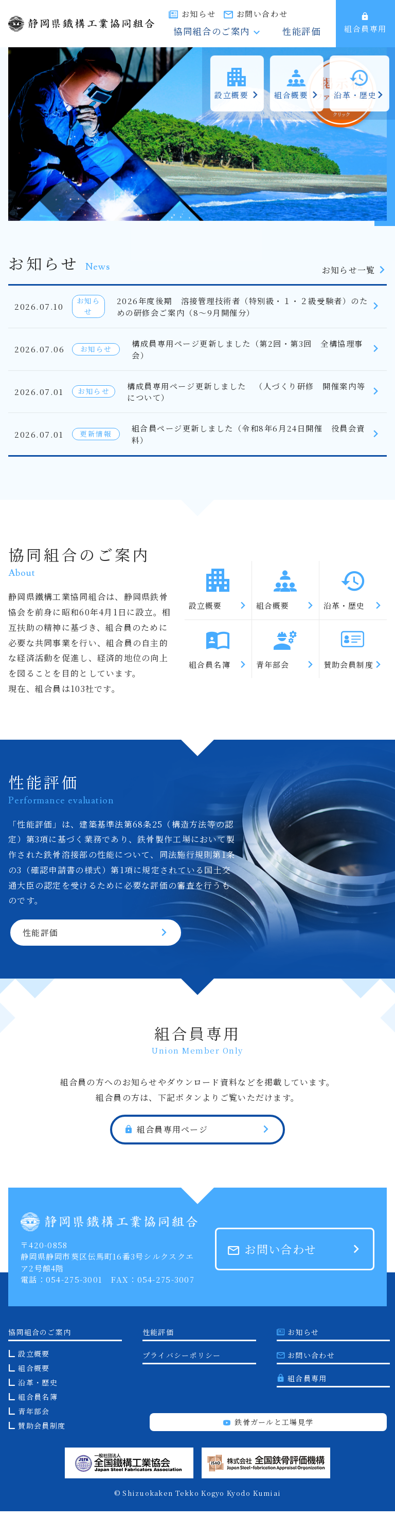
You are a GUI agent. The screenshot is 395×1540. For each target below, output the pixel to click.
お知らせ (239, 13)
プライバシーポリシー (181, 1384)
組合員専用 (365, 23)
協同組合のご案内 (242, 33)
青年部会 (33, 1440)
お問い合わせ (302, 13)
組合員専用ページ (166, 1159)
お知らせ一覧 (354, 270)
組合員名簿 (37, 1425)
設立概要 (33, 1382)
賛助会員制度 (41, 1454)
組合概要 (33, 1397)
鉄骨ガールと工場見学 (268, 1450)
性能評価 (310, 33)
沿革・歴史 (37, 1411)
